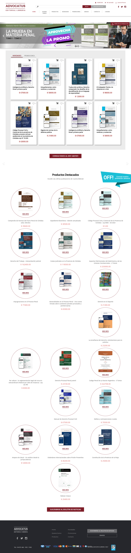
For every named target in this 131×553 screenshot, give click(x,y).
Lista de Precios (121, 2)
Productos (55, 11)
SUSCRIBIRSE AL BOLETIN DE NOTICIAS (65, 509)
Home (34, 11)
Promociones (76, 11)
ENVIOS (102, 535)
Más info (25, 214)
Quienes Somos (44, 12)
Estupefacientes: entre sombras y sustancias (48, 88)
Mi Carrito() (110, 2)
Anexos (86, 11)
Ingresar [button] (100, 2)
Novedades (65, 11)
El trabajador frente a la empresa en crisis (105, 88)
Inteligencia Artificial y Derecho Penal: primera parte (23, 88)
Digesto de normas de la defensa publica (49, 131)
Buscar (86, 6)
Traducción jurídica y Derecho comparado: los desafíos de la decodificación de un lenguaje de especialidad (79, 90)
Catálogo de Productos (121, 24)
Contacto (97, 11)
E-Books (107, 11)
